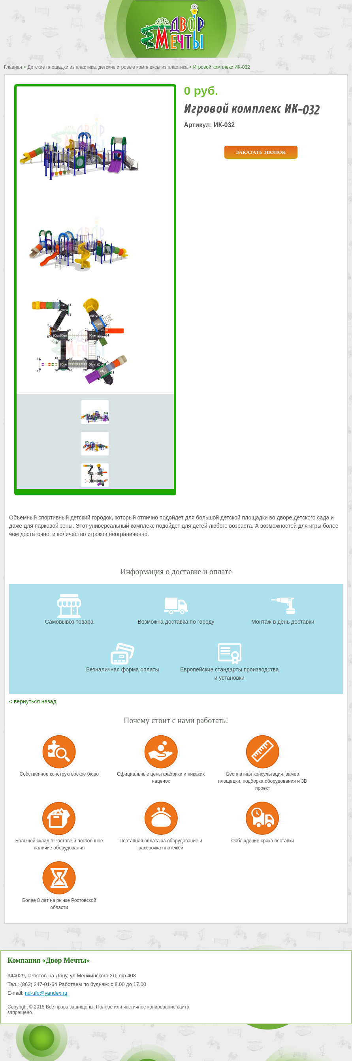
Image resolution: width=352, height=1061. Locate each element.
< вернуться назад (32, 701)
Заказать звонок (261, 152)
